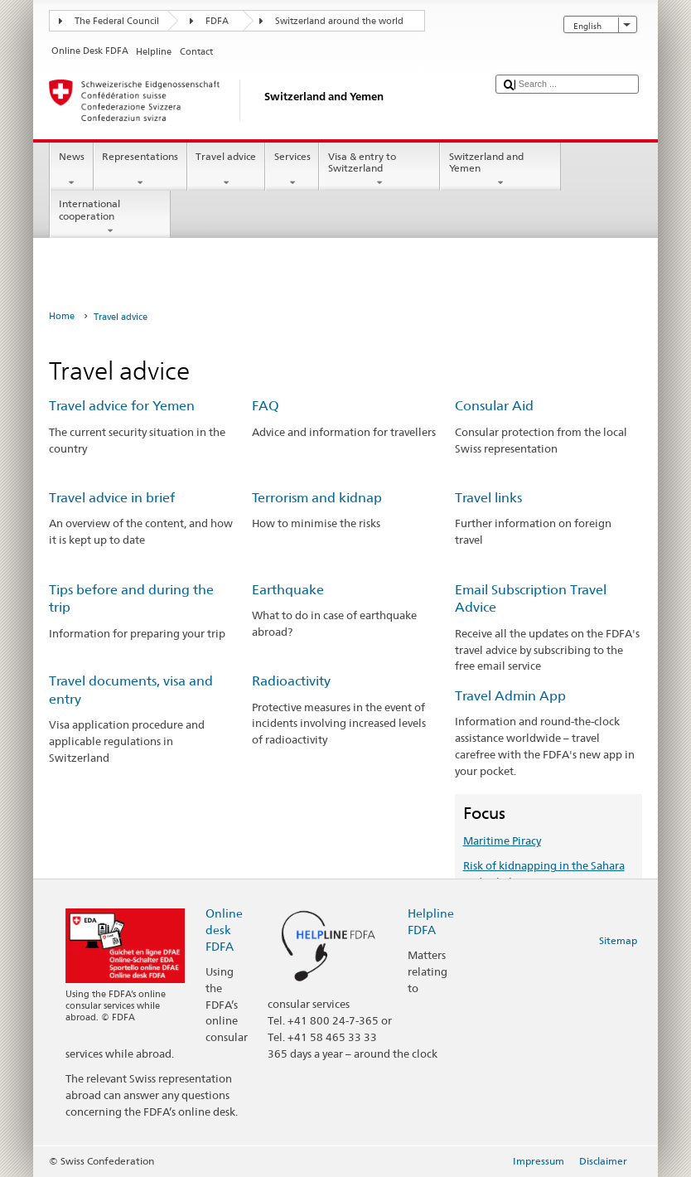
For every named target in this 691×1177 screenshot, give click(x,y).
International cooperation (110, 217)
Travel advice (226, 170)
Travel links (488, 498)
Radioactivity (291, 681)
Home (62, 316)
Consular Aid (494, 406)
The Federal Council (117, 21)
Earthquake (288, 590)
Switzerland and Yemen (500, 170)
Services (292, 170)
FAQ (265, 406)
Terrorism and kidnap (317, 498)
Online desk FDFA (224, 929)
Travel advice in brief (112, 498)
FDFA (217, 21)
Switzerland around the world (339, 21)
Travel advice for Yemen (122, 406)
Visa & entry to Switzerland (379, 170)
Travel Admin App (510, 696)
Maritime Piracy (502, 840)
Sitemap (618, 940)
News (71, 170)
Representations (140, 170)
